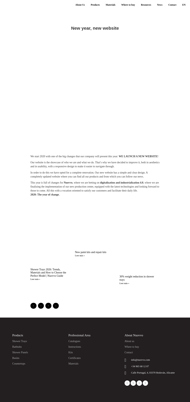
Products (95, 5)
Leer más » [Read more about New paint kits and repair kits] (80, 256)
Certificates (74, 358)
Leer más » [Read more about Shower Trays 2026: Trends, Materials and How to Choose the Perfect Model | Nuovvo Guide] (35, 279)
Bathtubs (17, 346)
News (159, 5)
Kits (70, 352)
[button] (33, 306)
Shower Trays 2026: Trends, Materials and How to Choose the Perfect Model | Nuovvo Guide (48, 272)
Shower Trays (19, 341)
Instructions (74, 346)
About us (129, 341)
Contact (172, 5)
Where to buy (128, 5)
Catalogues (74, 341)
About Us (80, 5)
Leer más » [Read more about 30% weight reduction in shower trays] (124, 283)
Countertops (18, 363)
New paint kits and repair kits (90, 252)
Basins (15, 358)
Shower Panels (20, 352)
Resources (146, 5)
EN (184, 5)
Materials (110, 5)
